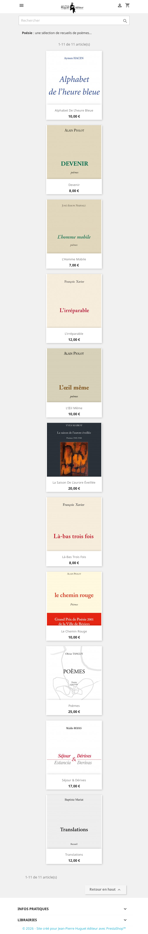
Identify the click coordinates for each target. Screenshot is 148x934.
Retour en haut (106, 889)
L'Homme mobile (74, 259)
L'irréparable (74, 334)
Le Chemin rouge (74, 631)
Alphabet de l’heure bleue (74, 110)
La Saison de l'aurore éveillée (74, 482)
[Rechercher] (74, 20)
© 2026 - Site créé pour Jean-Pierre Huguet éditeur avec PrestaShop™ (74, 928)
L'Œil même (74, 408)
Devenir (74, 185)
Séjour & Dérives (74, 780)
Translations (74, 854)
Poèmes (74, 706)
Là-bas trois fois (74, 557)
